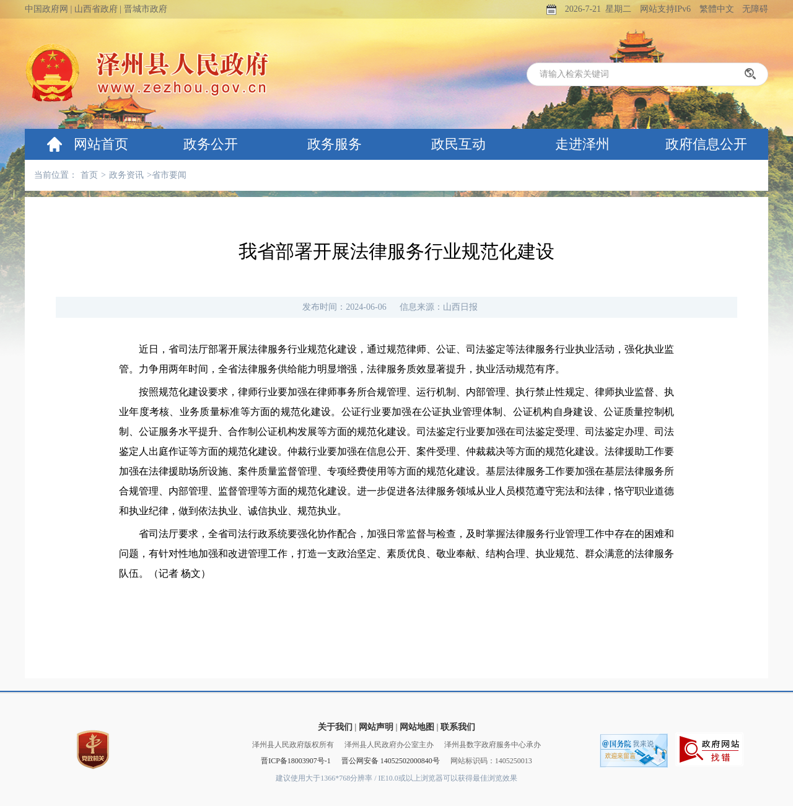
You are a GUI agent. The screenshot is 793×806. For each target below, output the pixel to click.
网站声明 (376, 727)
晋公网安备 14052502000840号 (390, 760)
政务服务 (334, 144)
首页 (89, 175)
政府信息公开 (706, 144)
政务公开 (210, 144)
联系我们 (457, 727)
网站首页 (101, 144)
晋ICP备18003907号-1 (296, 760)
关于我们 (335, 727)
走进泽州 (582, 144)
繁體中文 (716, 9)
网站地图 (417, 727)
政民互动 (458, 144)
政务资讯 (126, 175)
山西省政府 (96, 9)
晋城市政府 (145, 9)
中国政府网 (46, 9)
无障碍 (755, 9)
